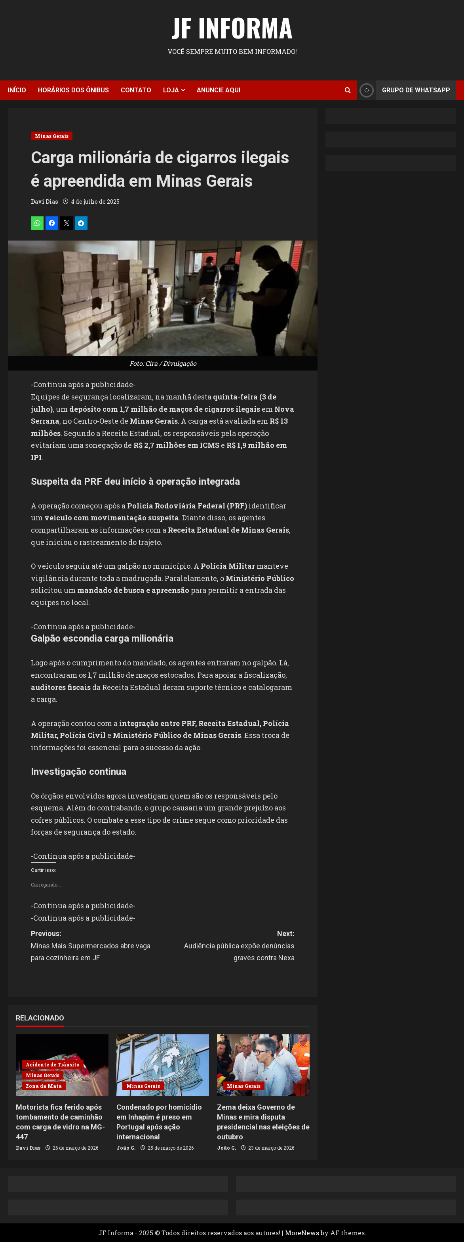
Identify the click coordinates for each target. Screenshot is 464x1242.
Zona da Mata (44, 1086)
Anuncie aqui (218, 90)
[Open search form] (348, 90)
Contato (136, 90)
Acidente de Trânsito (53, 1064)
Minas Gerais (51, 136)
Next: (229, 946)
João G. (125, 1148)
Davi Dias (44, 201)
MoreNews (302, 1233)
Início (17, 90)
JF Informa (232, 27)
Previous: (97, 946)
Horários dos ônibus (73, 90)
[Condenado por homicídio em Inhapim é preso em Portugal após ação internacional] (162, 1065)
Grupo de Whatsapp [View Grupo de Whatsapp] (403, 90)
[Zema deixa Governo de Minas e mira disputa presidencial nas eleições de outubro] (263, 1065)
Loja (171, 90)
